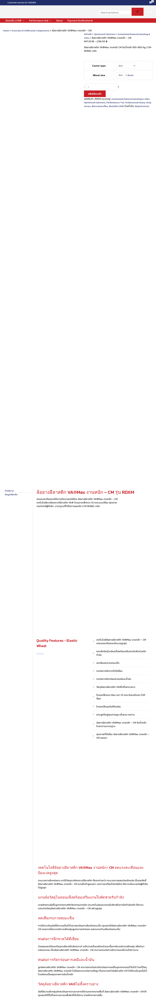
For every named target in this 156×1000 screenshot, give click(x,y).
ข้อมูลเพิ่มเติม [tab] (12, 115)
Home (6, 30)
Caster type (98, 65)
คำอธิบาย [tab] (9, 112)
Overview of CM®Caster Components (32, 30)
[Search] (137, 12)
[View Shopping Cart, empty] (150, 2)
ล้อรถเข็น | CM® (123, 104)
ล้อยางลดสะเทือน (105, 104)
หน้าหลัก (88, 34)
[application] (22, 20)
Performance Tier (116, 101)
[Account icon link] (149, 12)
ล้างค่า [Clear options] (130, 73)
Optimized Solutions (106, 34)
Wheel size (98, 74)
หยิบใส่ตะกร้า (95, 92)
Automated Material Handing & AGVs (131, 97)
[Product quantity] (102, 85)
